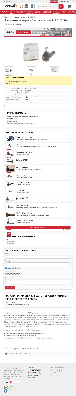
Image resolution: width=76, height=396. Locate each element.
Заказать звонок (33, 375)
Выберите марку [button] (40, 32)
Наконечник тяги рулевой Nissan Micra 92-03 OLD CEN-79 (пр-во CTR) (38, 147)
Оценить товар (10, 271)
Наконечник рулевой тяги (24, 177)
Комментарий (10, 278)
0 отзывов (18, 24)
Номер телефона (30, 335)
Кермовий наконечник (23, 184)
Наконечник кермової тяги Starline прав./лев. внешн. (32, 215)
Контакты (62, 1)
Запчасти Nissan (10, 302)
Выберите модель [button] (57, 32)
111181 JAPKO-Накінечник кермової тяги (28, 169)
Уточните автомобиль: (10, 31)
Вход (69, 1)
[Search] (61, 6)
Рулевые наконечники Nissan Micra (18, 304)
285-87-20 (26, 7)
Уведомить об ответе (13, 268)
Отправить (10, 287)
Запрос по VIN (54, 1)
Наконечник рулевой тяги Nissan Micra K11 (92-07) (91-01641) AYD (37, 207)
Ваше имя (8, 254)
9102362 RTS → (11, 83)
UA (6, 1)
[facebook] (5, 391)
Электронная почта (11, 261)
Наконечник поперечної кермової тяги (28, 162)
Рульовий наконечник (22, 154)
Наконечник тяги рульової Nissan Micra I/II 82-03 (31, 139)
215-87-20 (26, 5)
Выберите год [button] (23, 32)
